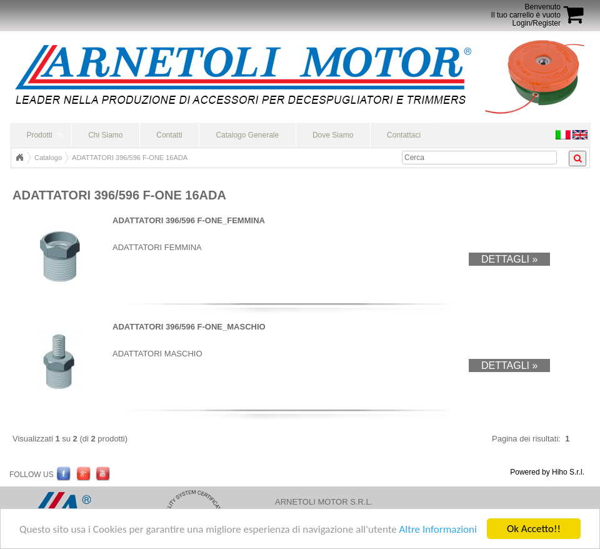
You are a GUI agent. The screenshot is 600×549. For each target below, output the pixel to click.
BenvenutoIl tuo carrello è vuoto (526, 11)
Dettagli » (509, 259)
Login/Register (536, 23)
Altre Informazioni (437, 529)
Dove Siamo (332, 135)
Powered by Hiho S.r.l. (547, 472)
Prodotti (39, 135)
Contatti (169, 135)
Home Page (19, 158)
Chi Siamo (105, 135)
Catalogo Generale (247, 135)
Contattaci (404, 135)
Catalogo (48, 157)
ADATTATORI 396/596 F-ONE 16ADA (130, 157)
